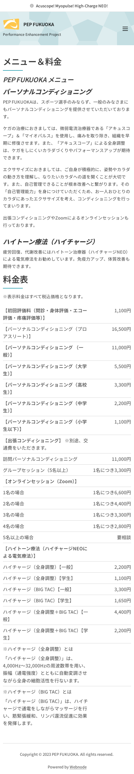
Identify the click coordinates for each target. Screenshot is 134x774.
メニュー (125, 28)
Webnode (78, 767)
